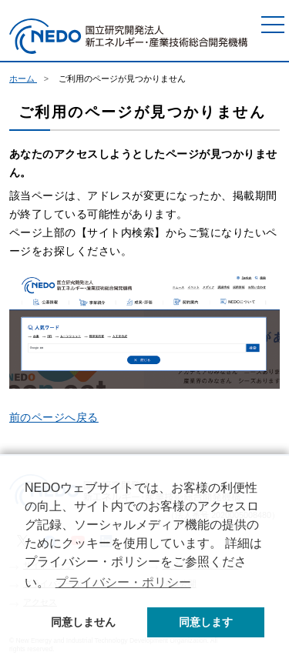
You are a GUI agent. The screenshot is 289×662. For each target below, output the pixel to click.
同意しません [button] (83, 622)
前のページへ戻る (54, 417)
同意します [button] (206, 622)
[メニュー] (272, 24)
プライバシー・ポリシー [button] (123, 582)
